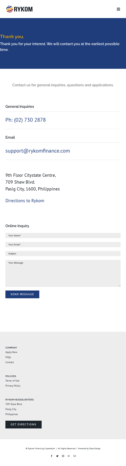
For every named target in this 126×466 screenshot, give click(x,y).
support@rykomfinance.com (37, 150)
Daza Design (95, 448)
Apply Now (11, 352)
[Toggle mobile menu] (119, 9)
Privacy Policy (12, 385)
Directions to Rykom (24, 200)
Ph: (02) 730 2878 (25, 119)
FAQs (8, 357)
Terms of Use (12, 380)
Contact (9, 362)
